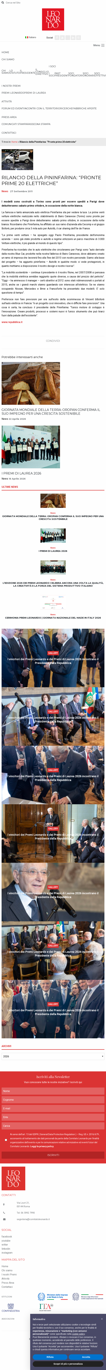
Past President (61, 74)
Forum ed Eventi (13, 108)
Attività (7, 101)
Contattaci (9, 132)
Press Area (9, 117)
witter (5, 1244)
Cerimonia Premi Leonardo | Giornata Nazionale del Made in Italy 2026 (53, 617)
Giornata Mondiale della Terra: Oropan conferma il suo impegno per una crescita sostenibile (51, 411)
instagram (7, 1252)
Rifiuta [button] (50, 1357)
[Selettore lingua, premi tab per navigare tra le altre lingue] (35, 37)
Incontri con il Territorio (42, 108)
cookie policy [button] (78, 1334)
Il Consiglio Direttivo (42, 71)
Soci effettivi (100, 74)
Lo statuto (14, 71)
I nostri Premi (11, 85)
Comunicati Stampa (14, 124)
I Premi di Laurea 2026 (21, 473)
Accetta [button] (86, 1357)
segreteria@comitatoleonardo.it (33, 1219)
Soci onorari (88, 74)
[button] (101, 1318)
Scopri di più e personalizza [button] (68, 1364)
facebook (7, 1236)
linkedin (6, 1248)
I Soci (52, 66)
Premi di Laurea (35, 92)
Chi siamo (8, 59)
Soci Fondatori (75, 74)
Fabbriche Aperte (85, 108)
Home (5, 52)
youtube (6, 1240)
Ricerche (66, 108)
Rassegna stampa (38, 124)
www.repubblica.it (12, 322)
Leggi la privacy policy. (42, 1146)
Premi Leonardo (13, 92)
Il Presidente (27, 71)
